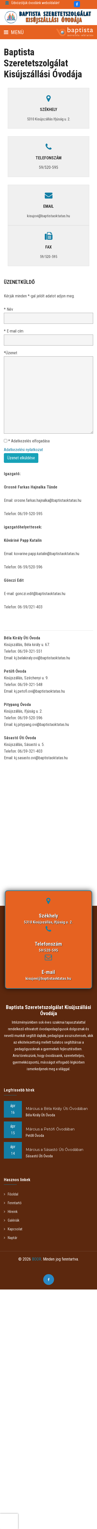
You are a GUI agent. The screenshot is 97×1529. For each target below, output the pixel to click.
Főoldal (11, 1194)
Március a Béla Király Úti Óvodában (57, 1108)
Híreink (10, 1212)
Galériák (11, 1220)
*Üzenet (10, 352)
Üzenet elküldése (21, 457)
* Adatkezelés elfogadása (27, 441)
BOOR (36, 1259)
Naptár (10, 1238)
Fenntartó (13, 1203)
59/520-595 (48, 167)
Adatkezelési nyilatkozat (23, 449)
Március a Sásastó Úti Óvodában (54, 1149)
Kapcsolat (13, 1229)
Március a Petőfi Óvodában (50, 1129)
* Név (8, 309)
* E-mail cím (13, 331)
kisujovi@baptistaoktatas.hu (48, 978)
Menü (14, 32)
